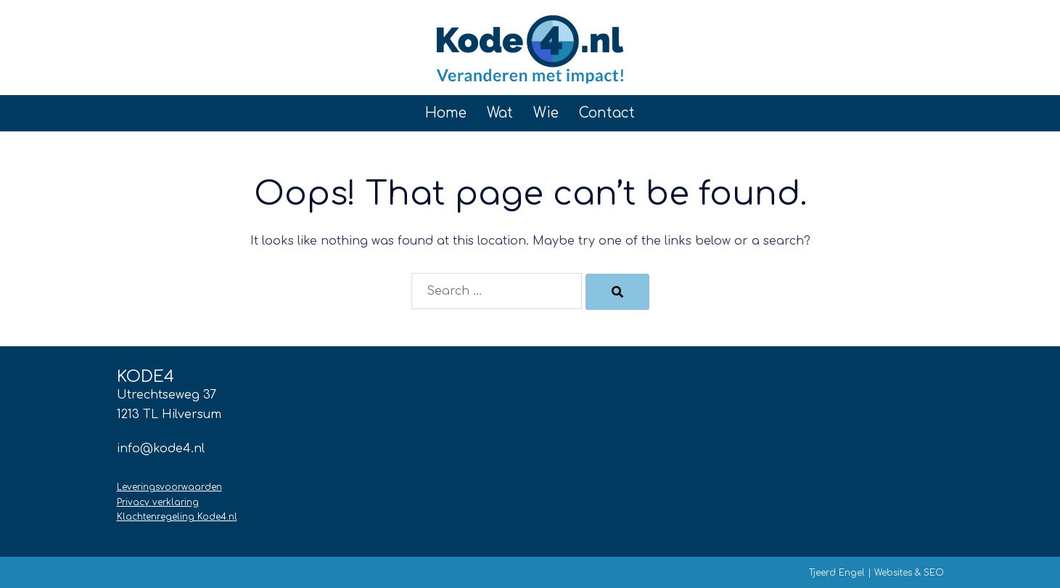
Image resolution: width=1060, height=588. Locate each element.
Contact (607, 113)
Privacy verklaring (158, 502)
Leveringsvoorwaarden (169, 487)
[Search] (617, 292)
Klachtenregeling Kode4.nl (177, 517)
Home (446, 113)
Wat (500, 113)
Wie (546, 113)
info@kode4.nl (161, 448)
